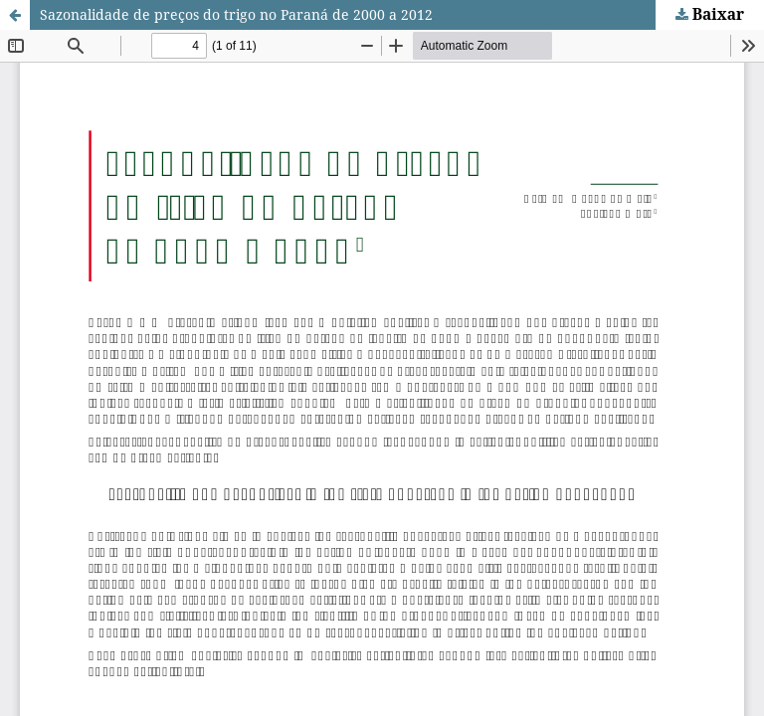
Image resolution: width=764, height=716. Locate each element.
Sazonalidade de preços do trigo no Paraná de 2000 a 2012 (236, 14)
